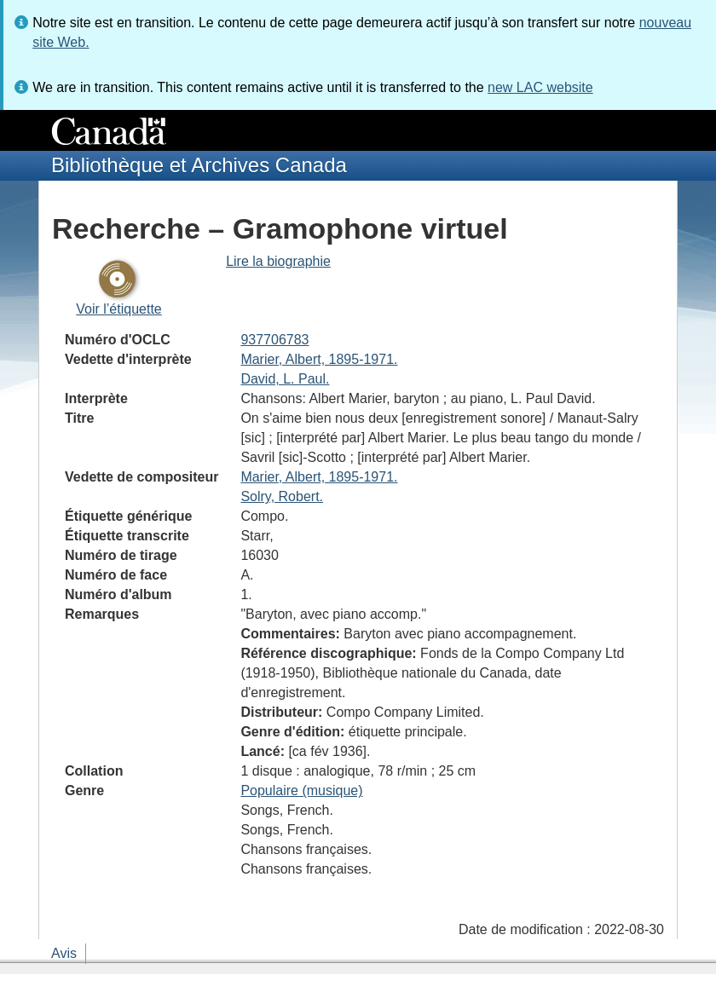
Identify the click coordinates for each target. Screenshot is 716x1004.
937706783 (274, 339)
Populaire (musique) (301, 790)
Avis (64, 953)
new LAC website (540, 87)
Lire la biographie (278, 261)
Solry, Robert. (281, 496)
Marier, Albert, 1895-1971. (318, 359)
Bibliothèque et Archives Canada (199, 164)
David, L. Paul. (284, 379)
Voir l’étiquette (119, 309)
